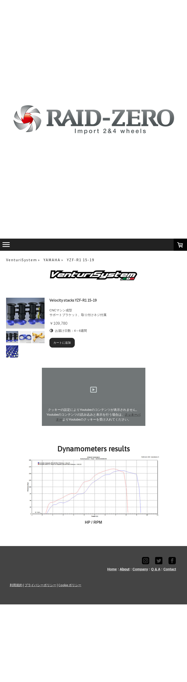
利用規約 (16, 585)
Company (140, 569)
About (124, 569)
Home (112, 569)
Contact (169, 569)
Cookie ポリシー (69, 585)
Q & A (155, 569)
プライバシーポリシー (40, 585)
